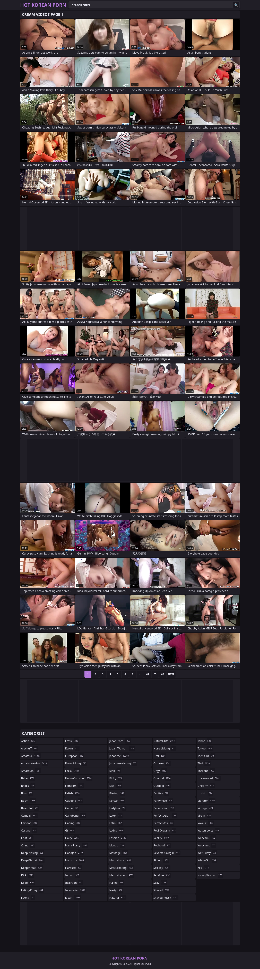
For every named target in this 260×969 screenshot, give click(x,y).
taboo (204, 741)
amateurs (31, 770)
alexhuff (29, 748)
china (28, 845)
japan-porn (120, 741)
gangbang (75, 815)
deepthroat (32, 867)
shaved (161, 890)
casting (29, 830)
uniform (205, 785)
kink (115, 770)
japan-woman (122, 748)
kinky (116, 778)
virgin (204, 815)
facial (72, 770)
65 (155, 674)
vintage (205, 808)
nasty (116, 890)
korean (117, 800)
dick (27, 875)
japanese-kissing (123, 763)
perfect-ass (163, 823)
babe (28, 778)
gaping (73, 823)
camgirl (29, 815)
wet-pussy (207, 852)
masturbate (120, 860)
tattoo (205, 748)
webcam (206, 838)
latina (116, 830)
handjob (74, 852)
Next (171, 674)
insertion (74, 882)
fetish (72, 793)
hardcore (75, 860)
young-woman (210, 875)
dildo (28, 882)
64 (147, 674)
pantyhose (163, 800)
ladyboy (117, 808)
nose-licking (164, 748)
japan (73, 897)
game (72, 808)
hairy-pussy (76, 845)
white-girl (207, 860)
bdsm (28, 800)
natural (117, 897)
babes (28, 785)
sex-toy (161, 867)
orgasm (162, 763)
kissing (117, 793)
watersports (208, 830)
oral (160, 755)
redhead (162, 845)
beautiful (30, 808)
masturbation (121, 875)
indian (72, 875)
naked (116, 882)
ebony (28, 897)
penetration (164, 808)
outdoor (162, 785)
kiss (115, 785)
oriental (162, 778)
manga (117, 845)
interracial (75, 890)
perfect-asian (165, 815)
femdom (74, 785)
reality (161, 838)
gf (70, 830)
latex (116, 815)
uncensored (208, 778)
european (74, 755)
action (28, 741)
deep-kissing (32, 852)
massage (118, 852)
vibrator (206, 800)
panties (161, 793)
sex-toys (162, 875)
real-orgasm (164, 830)
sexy (160, 882)
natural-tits (164, 741)
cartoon (29, 823)
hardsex (73, 867)
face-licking (76, 763)
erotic (72, 741)
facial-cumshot (78, 778)
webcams (206, 845)
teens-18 (206, 755)
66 (162, 674)
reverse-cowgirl (166, 852)
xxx (203, 867)
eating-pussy (32, 890)
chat (27, 838)
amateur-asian (34, 763)
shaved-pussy (165, 897)
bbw (27, 793)
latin (116, 823)
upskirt (205, 793)
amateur (31, 755)
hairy (72, 838)
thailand (206, 770)
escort (72, 748)
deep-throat (33, 860)
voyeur (205, 823)
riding (161, 860)
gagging (74, 800)
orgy (160, 770)
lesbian (118, 838)
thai (204, 763)
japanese (119, 755)
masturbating (121, 867)
